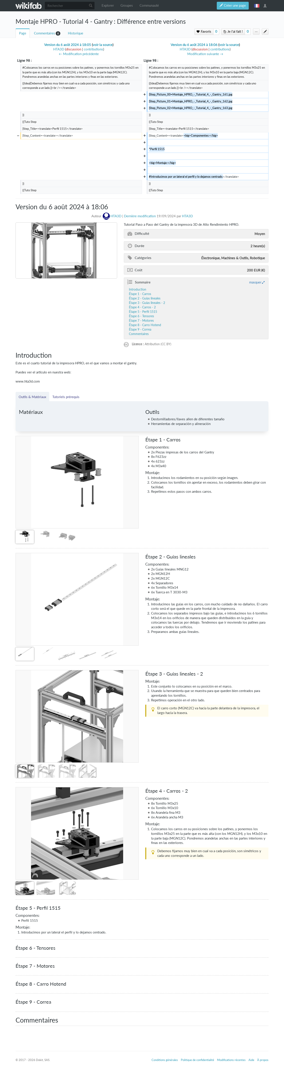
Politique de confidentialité (197, 1060)
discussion (73, 49)
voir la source (102, 45)
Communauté (149, 5)
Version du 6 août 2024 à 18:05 (67, 45)
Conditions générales (165, 1060)
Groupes (126, 5)
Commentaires (44, 33)
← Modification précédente (79, 54)
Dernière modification (140, 216)
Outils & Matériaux (32, 397)
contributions (93, 49)
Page (22, 33)
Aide (251, 1060)
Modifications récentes (231, 1060)
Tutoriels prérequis (65, 397)
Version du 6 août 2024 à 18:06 (194, 45)
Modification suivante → (205, 54)
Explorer (108, 5)
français (256, 5)
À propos (262, 1060)
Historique (75, 33)
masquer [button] (255, 282)
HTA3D (187, 216)
